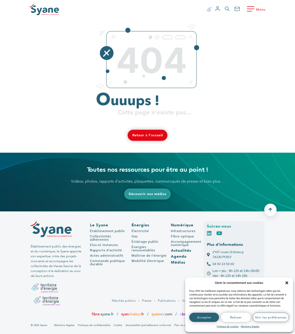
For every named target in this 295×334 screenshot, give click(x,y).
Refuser (236, 317)
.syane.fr (103, 314)
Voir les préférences (271, 317)
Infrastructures (183, 231)
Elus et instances (104, 245)
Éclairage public (145, 241)
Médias (178, 262)
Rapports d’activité (106, 250)
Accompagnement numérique (186, 243)
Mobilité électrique (148, 261)
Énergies (140, 225)
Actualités (181, 250)
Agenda (178, 256)
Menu (261, 9)
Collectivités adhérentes (100, 238)
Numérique (182, 225)
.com (162, 314)
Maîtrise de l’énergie (149, 255)
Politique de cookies (228, 326)
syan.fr (132, 314)
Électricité (140, 231)
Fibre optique (182, 236)
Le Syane (99, 225)
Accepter (204, 317)
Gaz (135, 236)
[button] (287, 283)
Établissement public (107, 231)
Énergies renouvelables (143, 248)
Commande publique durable (107, 262)
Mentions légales (250, 326)
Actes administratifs (106, 255)
